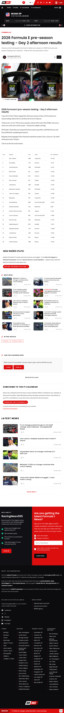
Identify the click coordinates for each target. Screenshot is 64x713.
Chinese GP (37, 635)
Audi (4, 646)
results (5, 111)
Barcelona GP (38, 648)
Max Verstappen (24, 633)
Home (9, 7)
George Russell (51, 583)
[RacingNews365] (32, 703)
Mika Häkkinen (53, 656)
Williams (6, 656)
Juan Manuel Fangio (53, 673)
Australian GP (38, 633)
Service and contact (40, 606)
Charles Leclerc (6, 586)
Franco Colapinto (24, 687)
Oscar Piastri (23, 655)
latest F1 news (12, 575)
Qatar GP (37, 680)
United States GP (39, 675)
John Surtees (53, 687)
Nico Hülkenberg (24, 676)
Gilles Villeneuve (54, 649)
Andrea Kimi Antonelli (22, 649)
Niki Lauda (52, 664)
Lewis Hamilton (45, 581)
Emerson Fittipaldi (55, 676)
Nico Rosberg (53, 634)
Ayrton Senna (53, 646)
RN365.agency (38, 609)
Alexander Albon (24, 679)
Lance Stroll (22, 674)
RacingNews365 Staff (14, 56)
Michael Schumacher (53, 640)
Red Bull (5, 633)
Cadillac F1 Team (8, 659)
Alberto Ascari (53, 643)
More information (32, 25)
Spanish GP (37, 667)
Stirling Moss (53, 670)
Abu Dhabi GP (38, 683)
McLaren (6, 635)
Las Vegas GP (38, 677)
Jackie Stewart (54, 654)
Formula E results (17, 341)
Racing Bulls (7, 654)
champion (15, 137)
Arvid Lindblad (23, 668)
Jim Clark (52, 662)
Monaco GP (37, 646)
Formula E (6, 32)
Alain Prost (52, 636)
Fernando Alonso (19, 583)
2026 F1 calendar (17, 589)
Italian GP (37, 664)
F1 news (15, 7)
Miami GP (37, 640)
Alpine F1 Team (8, 643)
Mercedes (6, 640)
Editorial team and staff (41, 604)
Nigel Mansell (53, 667)
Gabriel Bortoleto (24, 689)
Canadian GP (38, 643)
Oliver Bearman (24, 684)
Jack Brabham (53, 684)
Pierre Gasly (22, 671)
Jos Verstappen (54, 659)
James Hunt (53, 651)
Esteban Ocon (23, 663)
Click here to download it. (10, 408)
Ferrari (5, 638)
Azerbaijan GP (38, 669)
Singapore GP (38, 672)
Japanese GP (38, 638)
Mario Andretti (53, 690)
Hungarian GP (38, 659)
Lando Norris (40, 583)
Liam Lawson (23, 681)
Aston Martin (7, 648)
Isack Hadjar (22, 652)
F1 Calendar (24, 7)
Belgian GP (37, 656)
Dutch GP (37, 662)
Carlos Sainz (22, 658)
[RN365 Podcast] (23, 2)
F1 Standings (36, 7)
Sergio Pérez (23, 660)
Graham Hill (53, 679)
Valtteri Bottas (23, 666)
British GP (37, 654)
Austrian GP (37, 651)
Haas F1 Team (7, 651)
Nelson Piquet (53, 682)
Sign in (6, 551)
